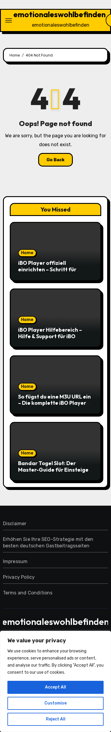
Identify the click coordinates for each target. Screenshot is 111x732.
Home (27, 252)
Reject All (55, 719)
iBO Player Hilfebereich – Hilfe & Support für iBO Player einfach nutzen (50, 336)
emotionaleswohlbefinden (59, 14)
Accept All (55, 687)
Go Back (55, 159)
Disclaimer (15, 523)
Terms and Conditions (28, 593)
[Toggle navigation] (8, 20)
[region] (55, 681)
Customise (55, 703)
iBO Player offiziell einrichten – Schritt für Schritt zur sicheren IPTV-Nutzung (50, 272)
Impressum (15, 561)
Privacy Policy (19, 577)
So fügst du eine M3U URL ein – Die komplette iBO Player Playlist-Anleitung (54, 403)
